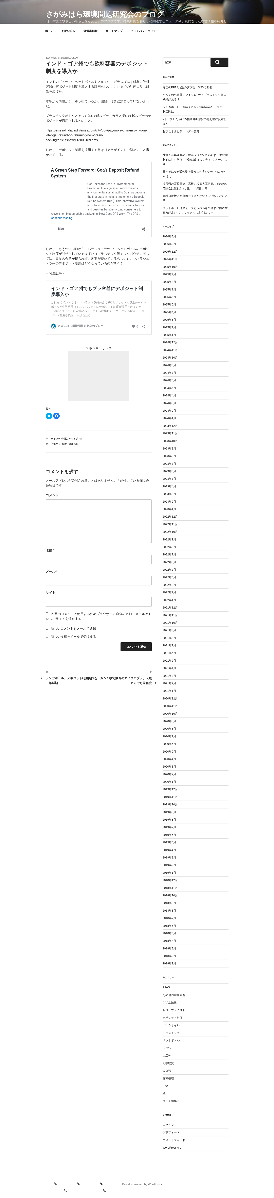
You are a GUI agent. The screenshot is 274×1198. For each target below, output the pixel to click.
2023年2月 (169, 501)
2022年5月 (169, 569)
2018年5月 (169, 933)
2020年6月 (169, 743)
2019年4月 (169, 850)
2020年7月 (169, 736)
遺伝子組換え (171, 1101)
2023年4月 (169, 486)
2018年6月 (169, 925)
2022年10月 (170, 531)
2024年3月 (169, 403)
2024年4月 (169, 395)
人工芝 (167, 1055)
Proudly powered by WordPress (142, 1184)
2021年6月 (169, 653)
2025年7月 (169, 289)
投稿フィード (171, 1132)
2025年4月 (169, 312)
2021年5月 (169, 660)
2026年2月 (169, 244)
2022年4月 (169, 577)
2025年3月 (169, 319)
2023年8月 (169, 456)
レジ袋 (167, 1048)
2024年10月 (170, 357)
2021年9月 (169, 630)
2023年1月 (169, 509)
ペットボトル (75, 438)
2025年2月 (169, 327)
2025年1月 (169, 334)
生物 (165, 1085)
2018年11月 (170, 887)
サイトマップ (114, 31)
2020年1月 (169, 781)
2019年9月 (169, 812)
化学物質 (168, 1063)
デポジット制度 (59, 438)
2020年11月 (170, 706)
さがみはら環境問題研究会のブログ (105, 14)
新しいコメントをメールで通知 (73, 628)
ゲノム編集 (170, 1002)
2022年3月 (169, 584)
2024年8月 (169, 365)
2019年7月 (169, 827)
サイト (50, 592)
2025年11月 (170, 259)
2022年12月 (170, 516)
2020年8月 (169, 728)
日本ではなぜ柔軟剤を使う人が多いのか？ (189, 171)
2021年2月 (169, 683)
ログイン (168, 1124)
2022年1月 (169, 600)
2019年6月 (169, 834)
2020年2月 (169, 774)
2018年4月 (169, 940)
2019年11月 (170, 797)
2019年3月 (169, 857)
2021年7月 (169, 645)
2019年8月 (169, 819)
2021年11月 (170, 615)
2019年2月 (169, 865)
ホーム (49, 31)
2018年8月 (169, 910)
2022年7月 (169, 554)
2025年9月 (169, 274)
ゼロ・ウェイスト (174, 1010)
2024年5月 (169, 388)
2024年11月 (170, 350)
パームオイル (171, 1025)
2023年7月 (169, 463)
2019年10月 (170, 804)
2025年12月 (170, 251)
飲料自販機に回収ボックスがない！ (185, 196)
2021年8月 (169, 638)
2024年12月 (170, 342)
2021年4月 (169, 668)
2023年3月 (169, 493)
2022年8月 (169, 547)
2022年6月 (169, 562)
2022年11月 (170, 524)
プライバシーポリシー (144, 31)
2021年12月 (170, 607)
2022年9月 (169, 539)
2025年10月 (170, 266)
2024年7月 (169, 372)
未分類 (167, 1070)
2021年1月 (169, 690)
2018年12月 (170, 880)
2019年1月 (169, 872)
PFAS (166, 987)
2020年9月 (169, 721)
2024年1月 (169, 418)
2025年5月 (169, 304)
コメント (52, 495)
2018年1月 (169, 963)
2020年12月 (170, 698)
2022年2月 (169, 592)
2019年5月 (169, 842)
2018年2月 (169, 956)
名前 (50, 550)
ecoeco (73, 58)
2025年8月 (169, 281)
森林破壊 (168, 1078)
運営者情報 (91, 31)
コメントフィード (174, 1140)
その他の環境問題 (174, 995)
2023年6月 (169, 471)
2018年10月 (170, 895)
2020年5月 (169, 751)
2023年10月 (170, 441)
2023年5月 (169, 478)
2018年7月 (169, 918)
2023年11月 (170, 433)
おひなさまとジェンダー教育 (181, 131)
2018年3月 (169, 948)
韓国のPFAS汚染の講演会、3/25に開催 (187, 87)
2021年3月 (169, 675)
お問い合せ (68, 31)
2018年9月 (169, 902)
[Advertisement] (98, 376)
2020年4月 (169, 759)
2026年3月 (169, 236)
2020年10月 (170, 713)
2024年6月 (169, 380)
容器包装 (73, 444)
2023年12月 (170, 425)
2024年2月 (169, 410)
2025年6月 (169, 297)
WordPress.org (172, 1147)
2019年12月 (170, 789)
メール (52, 571)
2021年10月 (170, 622)
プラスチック (171, 1033)
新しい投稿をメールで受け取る (73, 636)
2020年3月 (169, 766)
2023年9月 (169, 448)
